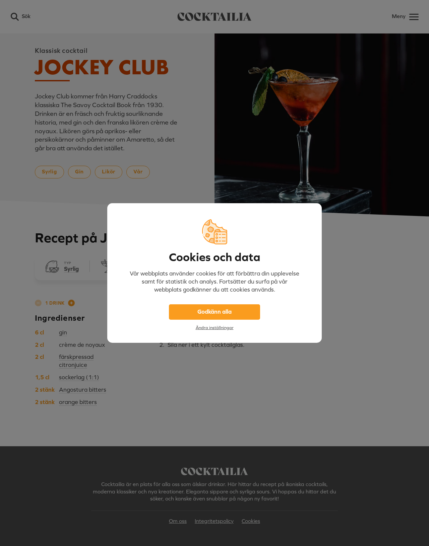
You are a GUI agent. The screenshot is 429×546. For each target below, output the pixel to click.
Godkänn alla (214, 311)
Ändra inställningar (215, 327)
